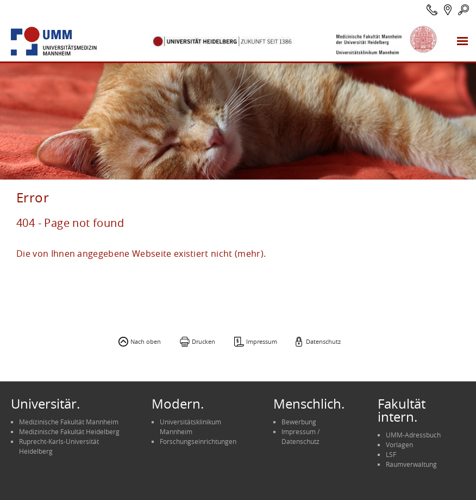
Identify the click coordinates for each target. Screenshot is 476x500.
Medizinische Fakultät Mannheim (68, 421)
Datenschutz (323, 341)
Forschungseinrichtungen (198, 441)
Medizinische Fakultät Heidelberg (69, 431)
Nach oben (145, 341)
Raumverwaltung (411, 464)
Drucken (203, 341)
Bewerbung (298, 421)
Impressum (261, 341)
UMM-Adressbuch (413, 434)
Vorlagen (399, 444)
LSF (391, 454)
